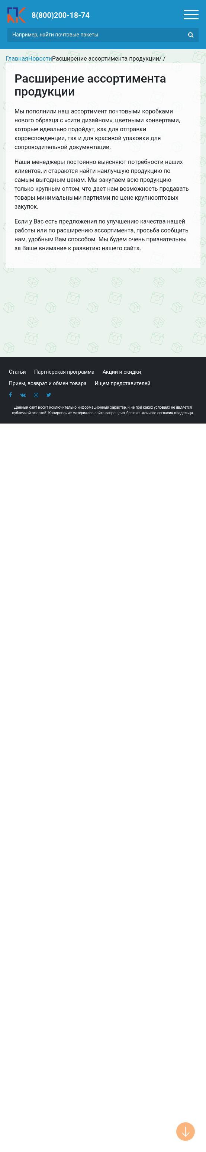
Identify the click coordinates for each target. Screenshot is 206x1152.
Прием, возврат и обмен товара (48, 383)
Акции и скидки (122, 372)
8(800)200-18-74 (61, 15)
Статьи (17, 372)
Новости (40, 58)
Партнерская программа (64, 372)
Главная (17, 58)
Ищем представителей (123, 383)
